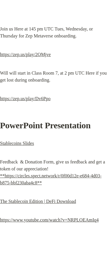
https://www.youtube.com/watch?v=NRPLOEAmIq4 (49, 219)
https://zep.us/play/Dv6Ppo (25, 98)
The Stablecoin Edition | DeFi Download (38, 201)
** (2, 175)
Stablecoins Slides (17, 143)
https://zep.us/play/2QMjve (25, 54)
